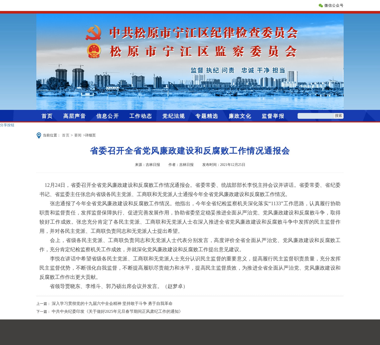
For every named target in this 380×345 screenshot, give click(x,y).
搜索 (338, 116)
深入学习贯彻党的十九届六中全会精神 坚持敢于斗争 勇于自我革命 (112, 303)
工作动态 (140, 116)
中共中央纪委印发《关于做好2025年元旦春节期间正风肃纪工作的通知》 (117, 311)
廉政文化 (240, 116)
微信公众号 (334, 5)
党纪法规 (173, 116)
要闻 (78, 135)
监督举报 (273, 116)
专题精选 (206, 116)
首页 (47, 116)
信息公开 (107, 116)
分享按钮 (7, 125)
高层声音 (74, 116)
